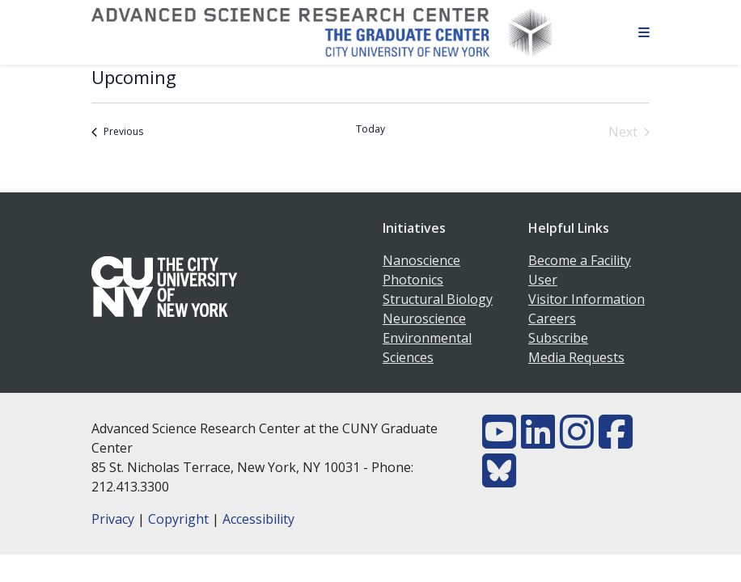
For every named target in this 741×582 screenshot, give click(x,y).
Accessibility (258, 519)
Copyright (178, 519)
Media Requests (576, 357)
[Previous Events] (117, 132)
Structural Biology (438, 299)
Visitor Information (586, 299)
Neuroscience (424, 318)
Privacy (112, 519)
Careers (552, 318)
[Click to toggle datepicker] (133, 77)
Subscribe (558, 338)
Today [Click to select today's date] (370, 129)
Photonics (413, 280)
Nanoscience (421, 260)
